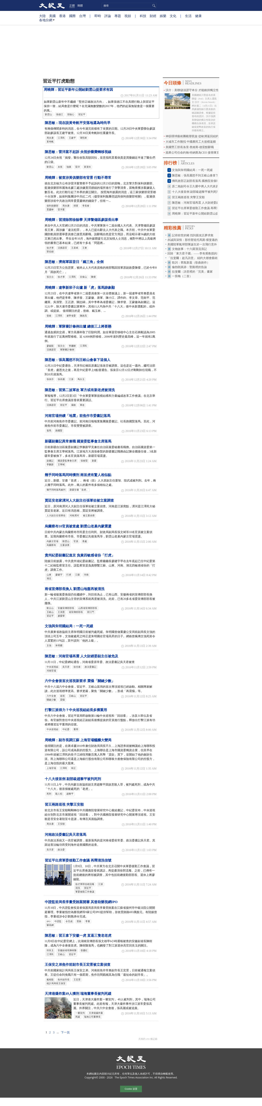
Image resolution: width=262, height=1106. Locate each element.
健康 (198, 16)
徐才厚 (50, 248)
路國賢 (58, 430)
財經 (153, 16)
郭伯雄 (50, 251)
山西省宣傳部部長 (87, 608)
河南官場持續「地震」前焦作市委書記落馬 (77, 416)
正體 (72, 5)
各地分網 (47, 21)
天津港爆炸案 (96, 1013)
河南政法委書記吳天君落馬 (65, 834)
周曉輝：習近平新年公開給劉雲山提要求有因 (78, 89)
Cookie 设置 (131, 1088)
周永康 (50, 138)
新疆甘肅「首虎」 (79, 490)
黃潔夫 (87, 167)
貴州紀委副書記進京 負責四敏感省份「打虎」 (80, 555)
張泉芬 (50, 379)
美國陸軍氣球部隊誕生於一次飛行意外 (192, 244)
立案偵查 (65, 545)
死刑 (49, 794)
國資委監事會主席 (67, 461)
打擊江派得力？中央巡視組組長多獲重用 (76, 710)
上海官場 (51, 768)
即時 (97, 16)
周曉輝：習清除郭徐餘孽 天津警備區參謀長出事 (81, 220)
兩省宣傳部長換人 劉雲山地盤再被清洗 (74, 589)
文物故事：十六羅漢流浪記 (189, 248)
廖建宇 (58, 575)
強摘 (68, 167)
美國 (52, 16)
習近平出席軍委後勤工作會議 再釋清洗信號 (78, 860)
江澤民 (61, 138)
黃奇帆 (50, 141)
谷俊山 (83, 277)
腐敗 (73, 405)
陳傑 (93, 277)
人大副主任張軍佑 (56, 515)
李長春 (85, 206)
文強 (49, 645)
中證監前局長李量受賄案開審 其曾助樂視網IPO (81, 902)
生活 (188, 16)
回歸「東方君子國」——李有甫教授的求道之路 (198, 253)
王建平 (72, 138)
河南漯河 (74, 515)
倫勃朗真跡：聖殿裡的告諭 (189, 267)
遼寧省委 (71, 316)
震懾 (62, 700)
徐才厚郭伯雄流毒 (84, 884)
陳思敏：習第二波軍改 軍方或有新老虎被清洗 (80, 390)
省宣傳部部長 (76, 612)
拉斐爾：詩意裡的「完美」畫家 (192, 271)
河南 (86, 575)
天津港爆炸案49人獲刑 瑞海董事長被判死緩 (78, 993)
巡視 (62, 696)
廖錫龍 (50, 346)
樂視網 (50, 925)
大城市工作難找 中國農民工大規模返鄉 (191, 141)
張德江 (59, 114)
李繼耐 (72, 346)
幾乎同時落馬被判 (56, 490)
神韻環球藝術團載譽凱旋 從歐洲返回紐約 (192, 136)
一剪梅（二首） (182, 276)
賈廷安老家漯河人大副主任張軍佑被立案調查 (79, 500)
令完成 (69, 921)
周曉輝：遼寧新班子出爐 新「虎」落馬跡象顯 (80, 287)
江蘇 (77, 575)
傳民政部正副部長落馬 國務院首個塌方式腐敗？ (203, 180)
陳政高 (83, 316)
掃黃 (76, 206)
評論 (107, 16)
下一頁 (65, 1032)
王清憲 (61, 612)
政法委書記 (90, 667)
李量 (87, 921)
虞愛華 (61, 616)
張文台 (50, 277)
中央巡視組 (52, 667)
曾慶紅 (84, 950)
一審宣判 (80, 1013)
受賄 (79, 921)
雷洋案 (61, 209)
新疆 (94, 461)
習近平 (81, 114)
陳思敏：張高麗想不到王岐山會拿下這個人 (77, 360)
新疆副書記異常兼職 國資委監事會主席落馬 (78, 441)
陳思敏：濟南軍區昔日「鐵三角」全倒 (74, 262)
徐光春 (77, 667)
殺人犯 (58, 794)
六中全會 (51, 696)
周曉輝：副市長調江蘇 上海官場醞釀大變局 (78, 740)
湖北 (49, 578)
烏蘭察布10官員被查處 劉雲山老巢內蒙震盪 (78, 526)
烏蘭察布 (51, 545)
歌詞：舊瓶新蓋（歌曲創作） (191, 262)
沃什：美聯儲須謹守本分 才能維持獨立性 (192, 90)
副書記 (50, 461)
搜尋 (153, 5)
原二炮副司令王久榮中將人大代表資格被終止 (201, 186)
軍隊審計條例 (67, 349)
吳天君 (66, 667)
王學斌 (61, 464)
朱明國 (58, 645)
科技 (143, 16)
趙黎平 (70, 794)
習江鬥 (90, 612)
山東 (49, 575)
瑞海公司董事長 (92, 1017)
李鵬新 (50, 464)
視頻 (127, 16)
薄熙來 (83, 138)
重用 (76, 729)
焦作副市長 (64, 979)
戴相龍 (50, 979)
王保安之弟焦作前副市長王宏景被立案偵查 (77, 964)
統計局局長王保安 (56, 983)
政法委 (61, 849)
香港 (62, 16)
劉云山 (50, 608)
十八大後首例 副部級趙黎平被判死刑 (73, 779)
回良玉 (50, 950)
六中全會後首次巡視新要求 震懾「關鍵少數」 (80, 681)
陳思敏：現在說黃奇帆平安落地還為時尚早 (77, 123)
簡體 (80, 5)
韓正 (73, 768)
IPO (48, 921)
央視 (60, 167)
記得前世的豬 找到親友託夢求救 (192, 235)
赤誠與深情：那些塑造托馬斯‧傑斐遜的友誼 (195, 239)
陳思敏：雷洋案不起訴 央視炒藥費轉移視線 (78, 152)
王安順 (61, 824)
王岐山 (50, 612)
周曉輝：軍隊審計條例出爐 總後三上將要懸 (78, 326)
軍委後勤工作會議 (84, 892)
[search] (129, 5)
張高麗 (61, 379)
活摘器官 (62, 248)
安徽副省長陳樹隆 (67, 950)
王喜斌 (74, 248)
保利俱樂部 (52, 206)
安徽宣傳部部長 (66, 608)
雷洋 (77, 167)
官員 (76, 541)
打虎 (68, 575)
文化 (173, 16)
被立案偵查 (89, 515)
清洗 (77, 888)
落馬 (49, 430)
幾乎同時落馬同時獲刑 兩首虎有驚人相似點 (78, 475)
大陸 (42, 16)
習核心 (70, 114)
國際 (72, 16)
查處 (84, 541)
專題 (117, 16)
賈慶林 (50, 209)
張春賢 (84, 461)
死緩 (77, 1017)
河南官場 (51, 671)
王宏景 (77, 979)
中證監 (57, 921)
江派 (71, 379)
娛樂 (163, 16)
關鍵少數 (51, 700)
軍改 (82, 405)
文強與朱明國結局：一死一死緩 (69, 626)
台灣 (82, 16)
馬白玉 (81, 379)
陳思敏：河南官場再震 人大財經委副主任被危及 (81, 656)
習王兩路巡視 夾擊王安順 (64, 804)
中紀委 (66, 729)
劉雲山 (48, 114)
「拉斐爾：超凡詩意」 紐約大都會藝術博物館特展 (199, 258)
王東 (84, 248)
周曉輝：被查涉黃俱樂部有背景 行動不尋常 (78, 177)
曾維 (49, 316)
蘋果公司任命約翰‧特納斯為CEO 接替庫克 (192, 152)
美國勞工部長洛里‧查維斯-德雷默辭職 (190, 147)
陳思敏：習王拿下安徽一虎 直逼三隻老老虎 (78, 935)
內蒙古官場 (52, 541)
